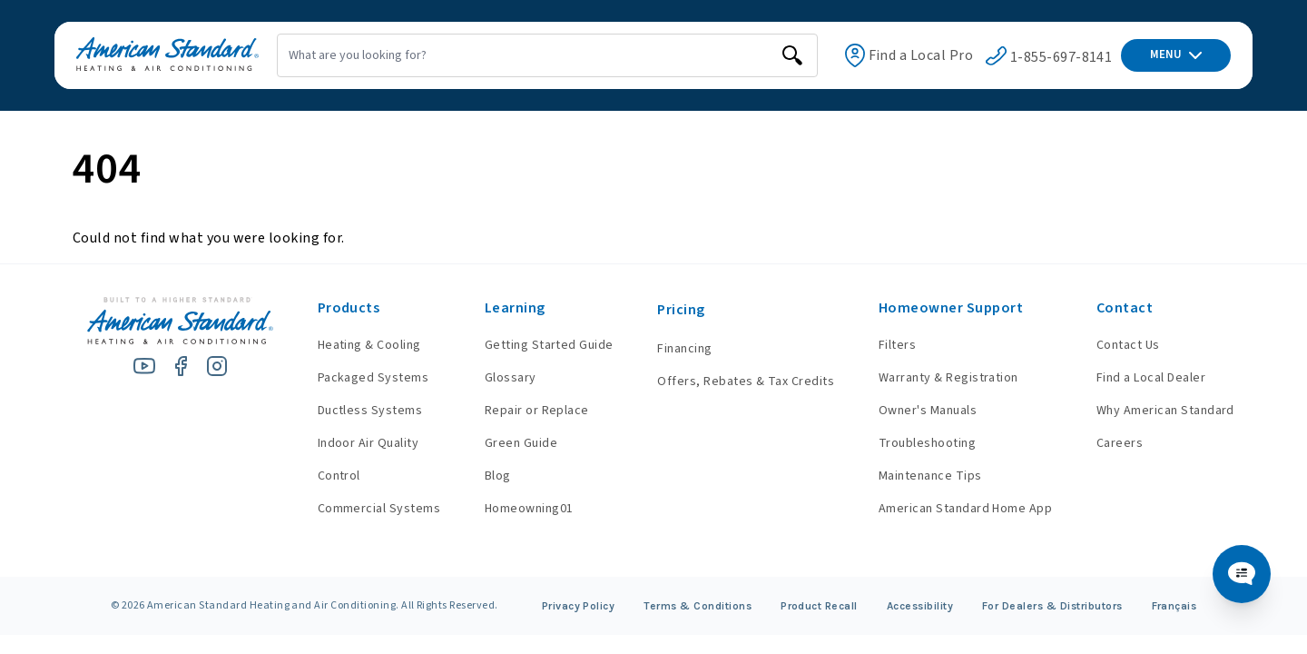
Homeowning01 (529, 509)
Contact (1124, 308)
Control (339, 476)
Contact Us (1128, 345)
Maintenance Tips (930, 476)
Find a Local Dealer (1150, 378)
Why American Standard (1165, 410)
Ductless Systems (370, 410)
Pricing (680, 310)
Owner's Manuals (928, 410)
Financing (684, 349)
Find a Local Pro (921, 55)
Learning (515, 308)
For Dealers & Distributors (1052, 606)
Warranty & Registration (948, 378)
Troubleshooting (927, 443)
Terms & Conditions (698, 606)
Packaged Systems (373, 378)
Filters (897, 345)
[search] (792, 55)
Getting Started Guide (549, 345)
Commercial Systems (379, 509)
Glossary (510, 378)
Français (1174, 606)
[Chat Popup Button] (1242, 574)
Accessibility (920, 606)
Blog (498, 476)
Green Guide (521, 443)
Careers (1119, 443)
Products (349, 308)
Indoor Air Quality (368, 443)
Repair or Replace (537, 410)
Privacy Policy (578, 606)
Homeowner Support (951, 308)
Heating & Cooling (369, 345)
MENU (1176, 54)
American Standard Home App (965, 509)
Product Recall (819, 606)
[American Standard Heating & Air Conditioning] (167, 55)
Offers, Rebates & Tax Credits (745, 381)
